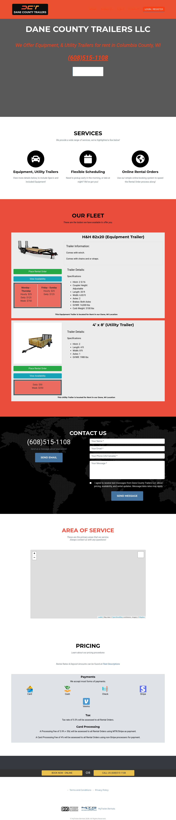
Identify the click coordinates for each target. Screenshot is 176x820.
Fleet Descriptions (111, 664)
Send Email (49, 457)
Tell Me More (88, 71)
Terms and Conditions (80, 790)
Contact (134, 9)
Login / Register (154, 9)
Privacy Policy (101, 790)
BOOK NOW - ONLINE (62, 773)
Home (93, 9)
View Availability (38, 279)
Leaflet (100, 617)
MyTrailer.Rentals (98, 809)
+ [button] (34, 554)
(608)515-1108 (88, 57)
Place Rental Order (37, 271)
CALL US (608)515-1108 (114, 773)
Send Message (127, 495)
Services (107, 9)
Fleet (120, 9)
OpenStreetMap (117, 617)
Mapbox (142, 617)
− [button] (34, 558)
